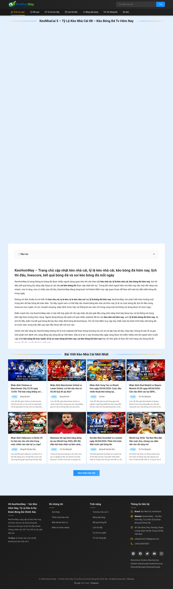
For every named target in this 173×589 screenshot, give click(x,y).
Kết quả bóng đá (100, 522)
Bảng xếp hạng (90, 12)
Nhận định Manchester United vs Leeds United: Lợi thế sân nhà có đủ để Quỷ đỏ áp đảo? (66, 388)
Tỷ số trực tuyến (99, 533)
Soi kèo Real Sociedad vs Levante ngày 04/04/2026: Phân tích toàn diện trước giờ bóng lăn (106, 441)
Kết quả (34, 12)
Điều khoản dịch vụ (60, 522)
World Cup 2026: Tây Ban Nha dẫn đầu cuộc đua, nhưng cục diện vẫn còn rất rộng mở (145, 441)
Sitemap (130, 579)
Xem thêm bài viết (86, 473)
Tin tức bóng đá (99, 538)
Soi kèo (126, 12)
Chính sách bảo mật (60, 517)
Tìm (160, 4)
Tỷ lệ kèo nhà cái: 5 (101, 512)
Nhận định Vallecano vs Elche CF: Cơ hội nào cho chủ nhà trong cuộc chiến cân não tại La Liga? (27, 441)
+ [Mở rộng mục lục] (154, 254)
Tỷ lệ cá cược (18, 12)
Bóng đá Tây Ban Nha (28, 449)
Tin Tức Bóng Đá (110, 12)
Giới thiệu (56, 512)
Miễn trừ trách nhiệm (60, 527)
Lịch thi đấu (71, 12)
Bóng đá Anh (25, 397)
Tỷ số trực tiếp (52, 12)
